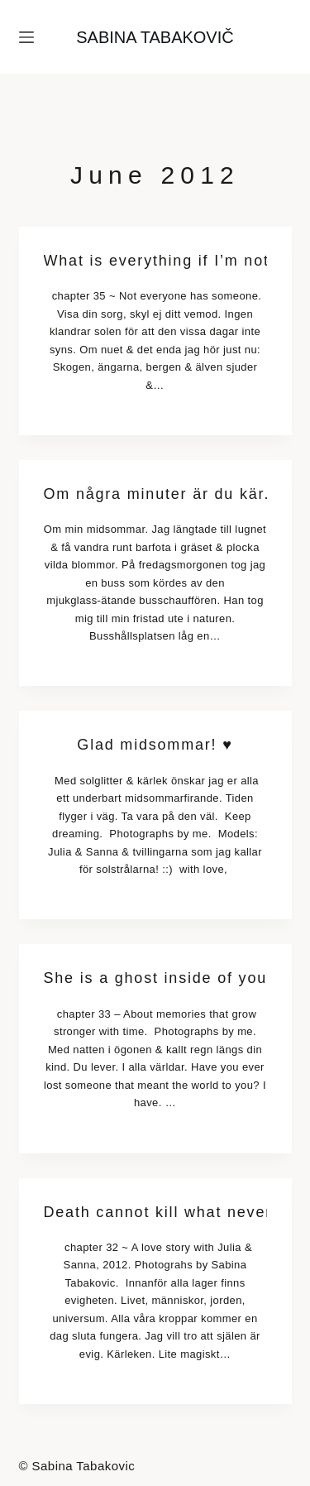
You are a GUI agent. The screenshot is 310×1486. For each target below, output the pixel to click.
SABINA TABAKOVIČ (154, 37)
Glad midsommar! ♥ (154, 744)
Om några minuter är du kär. (155, 494)
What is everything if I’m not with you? (155, 260)
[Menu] (26, 37)
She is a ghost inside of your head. (155, 978)
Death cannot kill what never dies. (155, 1212)
